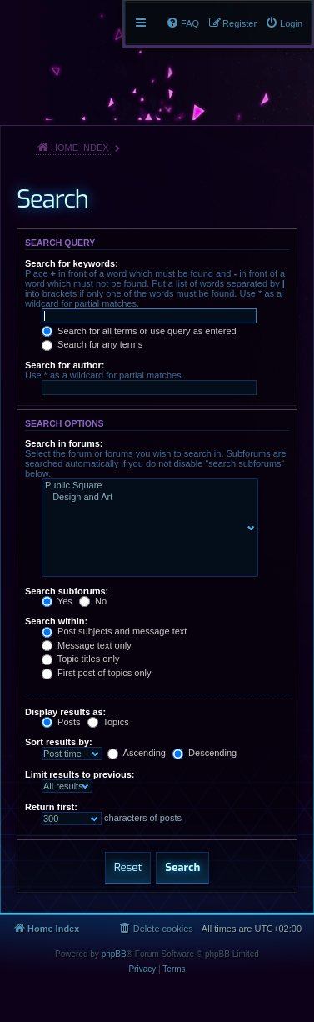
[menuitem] (283, 23)
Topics (108, 722)
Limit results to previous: (79, 774)
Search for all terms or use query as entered (139, 331)
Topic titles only (80, 659)
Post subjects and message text (114, 631)
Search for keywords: (71, 263)
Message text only (87, 645)
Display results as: (65, 712)
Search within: (56, 621)
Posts (61, 722)
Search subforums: (66, 591)
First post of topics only (97, 673)
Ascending (136, 753)
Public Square (146, 486)
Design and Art (146, 497)
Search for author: (64, 365)
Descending (204, 753)
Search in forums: (64, 443)
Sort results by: (58, 742)
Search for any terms (92, 344)
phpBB (114, 954)
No (93, 601)
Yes (57, 601)
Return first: (51, 807)
